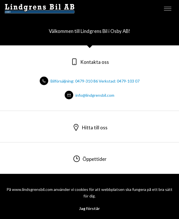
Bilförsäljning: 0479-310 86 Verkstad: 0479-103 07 (90, 81)
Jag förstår (89, 208)
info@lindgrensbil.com (89, 95)
